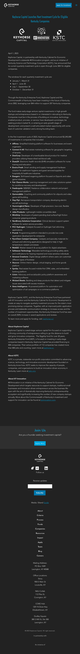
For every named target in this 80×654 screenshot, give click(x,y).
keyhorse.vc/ (48, 318)
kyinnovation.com (47, 400)
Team (40, 547)
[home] (11, 5)
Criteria (40, 515)
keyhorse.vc (48, 347)
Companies (40, 529)
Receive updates (40, 480)
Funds (40, 524)
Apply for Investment (64, 5)
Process (40, 520)
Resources (40, 533)
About (40, 511)
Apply (40, 542)
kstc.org (31, 371)
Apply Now (40, 443)
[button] (75, 5)
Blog (40, 551)
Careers (40, 556)
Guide (46, 502)
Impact (40, 538)
